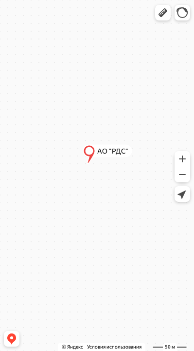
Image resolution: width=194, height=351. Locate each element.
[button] (163, 12)
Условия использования (114, 347)
